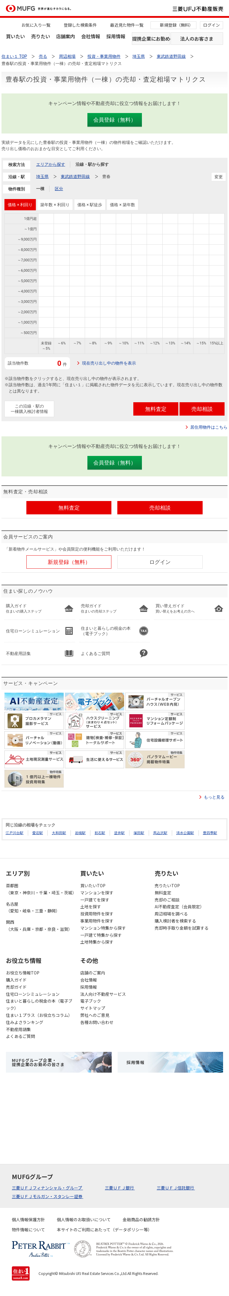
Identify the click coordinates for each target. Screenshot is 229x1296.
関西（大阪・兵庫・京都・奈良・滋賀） (39, 925)
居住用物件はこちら (209, 427)
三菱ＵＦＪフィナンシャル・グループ (47, 1188)
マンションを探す (96, 893)
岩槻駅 (80, 833)
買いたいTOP (92, 885)
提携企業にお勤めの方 (151, 38)
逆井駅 (119, 833)
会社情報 (90, 36)
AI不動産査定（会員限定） (179, 906)
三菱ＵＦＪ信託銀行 (176, 1188)
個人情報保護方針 (28, 1219)
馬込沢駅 (160, 833)
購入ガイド (16, 980)
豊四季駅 (210, 833)
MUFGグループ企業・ (38, 1062)
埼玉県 (42, 176)
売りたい (40, 36)
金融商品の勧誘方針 (141, 1219)
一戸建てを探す (94, 900)
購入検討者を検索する (175, 921)
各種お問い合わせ (96, 1022)
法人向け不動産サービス (103, 994)
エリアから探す (50, 164)
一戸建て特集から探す (101, 935)
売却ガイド (16, 987)
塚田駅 (139, 833)
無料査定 (163, 893)
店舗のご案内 (92, 973)
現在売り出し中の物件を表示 (109, 363)
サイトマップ (92, 1008)
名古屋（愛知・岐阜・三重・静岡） (33, 907)
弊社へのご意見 (94, 1015)
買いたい (15, 36)
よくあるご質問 (20, 1036)
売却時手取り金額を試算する (182, 928)
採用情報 (115, 36)
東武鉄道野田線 (75, 176)
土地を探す (90, 906)
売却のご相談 (167, 900)
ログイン (211, 25)
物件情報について (28, 1229)
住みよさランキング (24, 1022)
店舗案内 (65, 36)
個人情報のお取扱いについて (84, 1219)
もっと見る (214, 797)
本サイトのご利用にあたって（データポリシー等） (104, 1229)
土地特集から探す (96, 942)
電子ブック (90, 1001)
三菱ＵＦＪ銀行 (120, 1188)
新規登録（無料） (176, 25)
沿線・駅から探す (92, 164)
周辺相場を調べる (171, 914)
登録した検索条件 (80, 25)
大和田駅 (59, 833)
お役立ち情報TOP (22, 973)
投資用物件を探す (96, 914)
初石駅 (100, 833)
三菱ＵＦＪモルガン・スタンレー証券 (47, 1196)
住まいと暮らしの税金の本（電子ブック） (39, 1004)
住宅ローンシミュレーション (33, 994)
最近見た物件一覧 (126, 25)
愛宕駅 (37, 833)
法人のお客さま (196, 38)
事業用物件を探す (96, 921)
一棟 (40, 188)
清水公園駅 (185, 833)
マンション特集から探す (103, 928)
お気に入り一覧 (35, 25)
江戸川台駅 (14, 833)
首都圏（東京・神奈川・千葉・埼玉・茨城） (40, 889)
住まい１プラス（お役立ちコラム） (39, 1015)
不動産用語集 (18, 1029)
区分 (59, 188)
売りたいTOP (167, 885)
